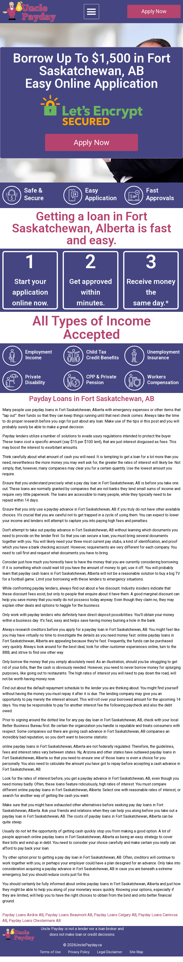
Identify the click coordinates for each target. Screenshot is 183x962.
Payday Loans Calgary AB (115, 919)
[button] (91, 11)
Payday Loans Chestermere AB (35, 925)
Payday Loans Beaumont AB (68, 919)
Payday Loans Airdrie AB (23, 919)
